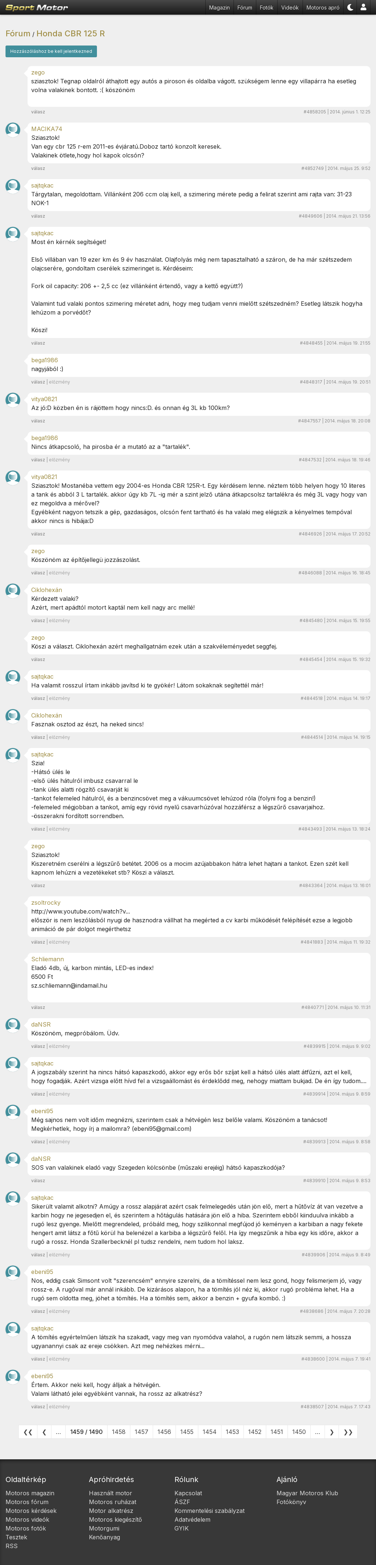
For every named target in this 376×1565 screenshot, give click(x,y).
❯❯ (348, 1431)
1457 (141, 1431)
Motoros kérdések (31, 1510)
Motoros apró (323, 7)
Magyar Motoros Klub (307, 1493)
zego (38, 72)
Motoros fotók (26, 1528)
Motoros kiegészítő (115, 1519)
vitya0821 (44, 399)
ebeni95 (42, 1111)
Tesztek (16, 1537)
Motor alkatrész (111, 1510)
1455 (187, 1431)
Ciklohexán (46, 589)
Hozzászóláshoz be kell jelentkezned (51, 51)
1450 (299, 1431)
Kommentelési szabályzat (209, 1510)
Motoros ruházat (112, 1502)
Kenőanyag (104, 1537)
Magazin (219, 7)
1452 (254, 1431)
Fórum (245, 7)
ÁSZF (182, 1502)
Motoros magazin (30, 1493)
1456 (164, 1431)
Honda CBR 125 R (70, 33)
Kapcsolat (188, 1493)
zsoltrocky (46, 902)
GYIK (181, 1528)
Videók (290, 7)
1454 (210, 1431)
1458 (119, 1431)
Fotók (267, 7)
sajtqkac (42, 185)
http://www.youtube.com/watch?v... (80, 911)
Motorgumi (104, 1528)
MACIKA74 (46, 128)
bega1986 (44, 360)
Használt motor (110, 1493)
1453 (232, 1431)
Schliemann (47, 959)
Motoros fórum (27, 1502)
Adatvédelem (192, 1519)
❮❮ (28, 1431)
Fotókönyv (291, 1502)
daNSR (41, 1024)
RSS (12, 1546)
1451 (277, 1431)
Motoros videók (27, 1519)
